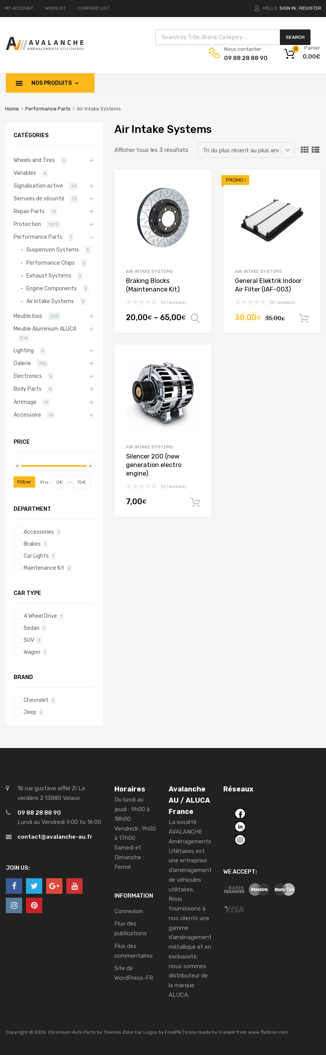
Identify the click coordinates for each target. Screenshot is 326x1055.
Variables (25, 173)
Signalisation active (38, 186)
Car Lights (36, 556)
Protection (27, 224)
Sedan (32, 628)
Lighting (24, 350)
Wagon (32, 652)
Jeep (30, 712)
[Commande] (246, 150)
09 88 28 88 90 (243, 58)
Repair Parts (29, 211)
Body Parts (27, 389)
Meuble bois (28, 316)
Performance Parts (48, 109)
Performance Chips (50, 263)
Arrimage (25, 402)
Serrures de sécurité (39, 198)
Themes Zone (118, 1032)
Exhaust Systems (48, 275)
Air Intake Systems (149, 271)
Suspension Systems (52, 250)
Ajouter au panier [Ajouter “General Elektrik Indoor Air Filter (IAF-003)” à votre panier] (304, 319)
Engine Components (51, 288)
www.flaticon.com (268, 1032)
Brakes (32, 544)
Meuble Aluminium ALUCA (45, 329)
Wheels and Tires (34, 160)
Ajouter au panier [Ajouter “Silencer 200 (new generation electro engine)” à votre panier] (195, 503)
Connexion (128, 911)
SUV (29, 640)
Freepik (227, 1032)
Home (12, 109)
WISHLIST (55, 8)
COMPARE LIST (94, 8)
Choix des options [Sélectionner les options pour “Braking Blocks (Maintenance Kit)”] (195, 319)
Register (310, 8)
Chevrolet (36, 700)
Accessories (39, 532)
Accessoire (27, 415)
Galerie (22, 363)
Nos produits (55, 83)
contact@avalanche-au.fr (55, 836)
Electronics (28, 376)
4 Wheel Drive (40, 616)
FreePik (173, 1032)
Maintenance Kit (44, 568)
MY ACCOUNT (19, 8)
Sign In (287, 8)
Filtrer (24, 482)
